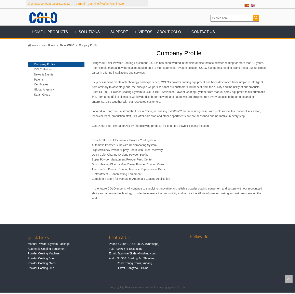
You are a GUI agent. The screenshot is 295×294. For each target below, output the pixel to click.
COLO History (43, 69)
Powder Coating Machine (43, 253)
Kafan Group (42, 94)
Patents (39, 79)
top (289, 279)
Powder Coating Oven (42, 263)
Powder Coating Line (41, 268)
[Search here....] (232, 18)
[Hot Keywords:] (256, 18)
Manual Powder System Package (49, 244)
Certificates (41, 84)
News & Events (43, 74)
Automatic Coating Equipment (46, 248)
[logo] (43, 17)
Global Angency (44, 89)
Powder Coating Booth (42, 258)
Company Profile (44, 64)
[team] (93, 211)
